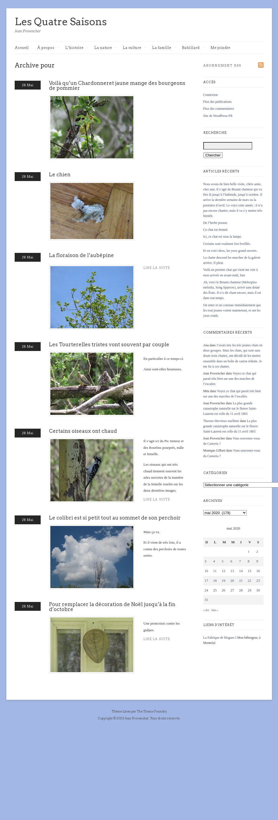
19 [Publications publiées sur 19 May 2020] (223, 580)
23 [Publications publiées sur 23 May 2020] (258, 580)
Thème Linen (121, 711)
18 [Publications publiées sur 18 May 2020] (215, 580)
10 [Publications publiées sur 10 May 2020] (206, 571)
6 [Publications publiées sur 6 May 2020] (231, 561)
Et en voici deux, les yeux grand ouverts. (230, 251)
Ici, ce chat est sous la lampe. (222, 237)
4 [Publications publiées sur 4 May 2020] (214, 561)
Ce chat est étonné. (215, 230)
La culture (135, 48)
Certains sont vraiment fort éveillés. (227, 244)
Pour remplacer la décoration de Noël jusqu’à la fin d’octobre (112, 606)
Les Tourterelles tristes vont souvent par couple (109, 344)
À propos (48, 48)
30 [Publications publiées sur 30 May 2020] (258, 590)
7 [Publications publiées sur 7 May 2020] (240, 561)
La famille (164, 48)
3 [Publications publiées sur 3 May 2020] (206, 561)
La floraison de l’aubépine (81, 255)
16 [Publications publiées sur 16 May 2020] (258, 571)
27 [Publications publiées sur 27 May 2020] (232, 590)
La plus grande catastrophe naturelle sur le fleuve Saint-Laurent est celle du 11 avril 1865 (230, 408)
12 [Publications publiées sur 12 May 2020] (223, 571)
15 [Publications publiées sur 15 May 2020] (249, 571)
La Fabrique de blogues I (220, 638)
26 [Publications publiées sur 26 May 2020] (223, 590)
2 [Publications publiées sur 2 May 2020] (257, 551)
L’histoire (77, 48)
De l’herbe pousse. (215, 223)
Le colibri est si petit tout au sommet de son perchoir (115, 518)
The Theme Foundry (152, 711)
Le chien (60, 174)
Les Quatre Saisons (61, 21)
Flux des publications (217, 102)
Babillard (193, 48)
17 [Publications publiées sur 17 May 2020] (206, 580)
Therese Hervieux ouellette (221, 421)
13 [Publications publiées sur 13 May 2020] (232, 571)
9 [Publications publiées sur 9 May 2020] (257, 561)
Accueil (22, 48)
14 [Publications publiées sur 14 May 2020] (241, 571)
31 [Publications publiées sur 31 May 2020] (206, 600)
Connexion (210, 95)
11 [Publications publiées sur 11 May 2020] (215, 571)
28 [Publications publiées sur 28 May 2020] (241, 590)
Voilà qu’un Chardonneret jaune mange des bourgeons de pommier (117, 85)
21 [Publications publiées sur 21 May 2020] (241, 580)
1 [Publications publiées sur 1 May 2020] (249, 551)
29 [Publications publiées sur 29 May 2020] (249, 590)
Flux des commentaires (218, 109)
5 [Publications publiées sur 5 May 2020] (223, 561)
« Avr (206, 610)
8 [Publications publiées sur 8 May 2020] (249, 561)
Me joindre (220, 48)
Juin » (214, 610)
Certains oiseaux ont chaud (83, 431)
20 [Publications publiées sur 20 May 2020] (232, 580)
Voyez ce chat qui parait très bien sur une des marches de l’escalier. (229, 378)
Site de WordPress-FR (218, 116)
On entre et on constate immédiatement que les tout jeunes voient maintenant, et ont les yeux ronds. (232, 310)
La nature (105, 48)
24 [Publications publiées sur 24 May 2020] (206, 590)
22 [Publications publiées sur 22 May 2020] (249, 580)
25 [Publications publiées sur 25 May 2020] (215, 590)
